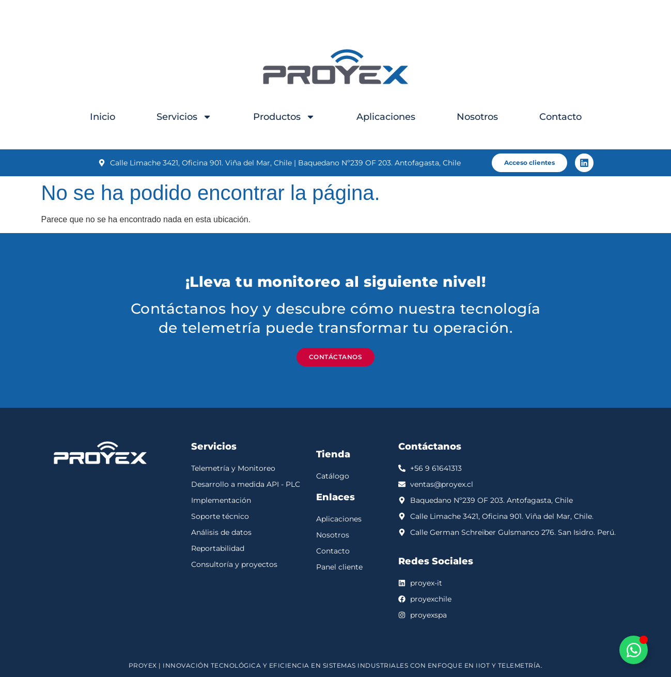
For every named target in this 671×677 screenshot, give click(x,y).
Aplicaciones (385, 116)
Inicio (102, 116)
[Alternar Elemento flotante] (633, 650)
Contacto (560, 116)
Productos (284, 117)
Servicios (184, 117)
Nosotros (477, 116)
